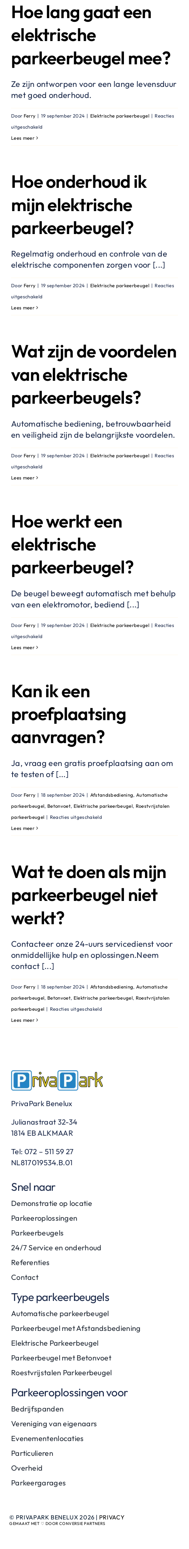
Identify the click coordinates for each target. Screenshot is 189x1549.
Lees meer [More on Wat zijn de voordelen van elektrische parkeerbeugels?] (22, 478)
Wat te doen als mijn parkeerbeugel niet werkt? (88, 894)
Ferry (30, 116)
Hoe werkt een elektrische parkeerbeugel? (72, 544)
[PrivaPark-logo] (57, 1074)
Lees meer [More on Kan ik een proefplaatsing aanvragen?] (22, 828)
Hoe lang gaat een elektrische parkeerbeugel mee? (91, 34)
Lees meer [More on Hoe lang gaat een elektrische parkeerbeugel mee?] (22, 138)
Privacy (112, 1517)
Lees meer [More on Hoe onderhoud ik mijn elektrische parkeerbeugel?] (22, 308)
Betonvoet (59, 806)
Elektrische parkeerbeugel (119, 116)
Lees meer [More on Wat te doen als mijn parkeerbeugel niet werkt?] (22, 1020)
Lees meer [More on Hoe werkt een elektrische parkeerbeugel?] (22, 647)
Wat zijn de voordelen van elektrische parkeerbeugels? (93, 374)
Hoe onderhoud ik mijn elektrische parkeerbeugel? (78, 204)
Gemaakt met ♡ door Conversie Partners (57, 1523)
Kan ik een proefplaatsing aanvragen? (68, 713)
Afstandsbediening (112, 795)
